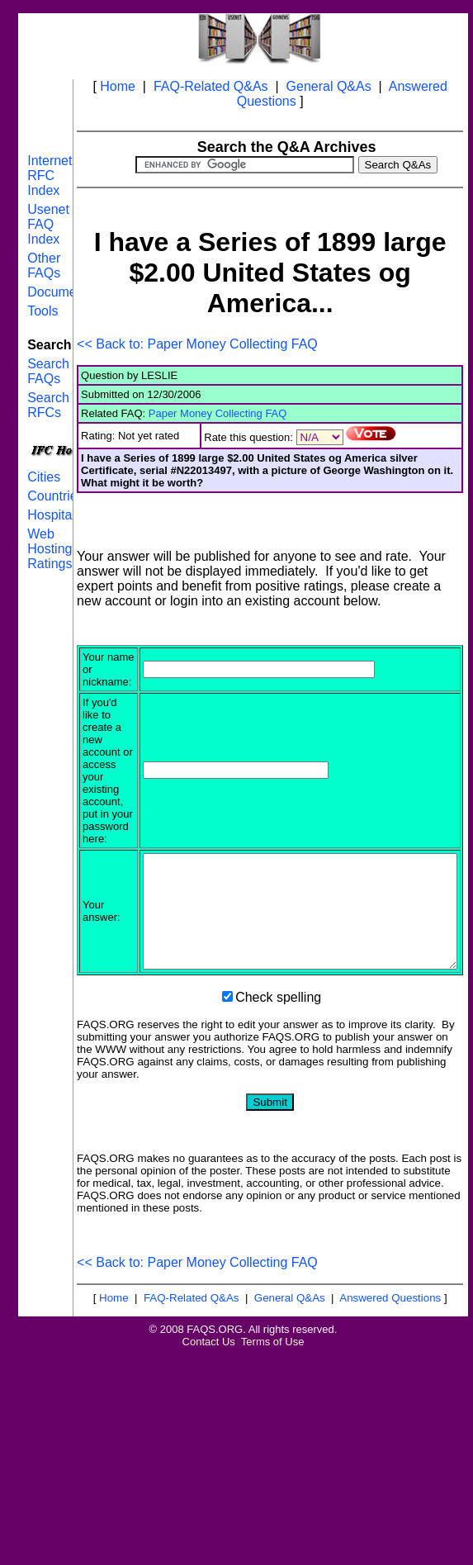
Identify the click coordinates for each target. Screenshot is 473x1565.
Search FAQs (48, 371)
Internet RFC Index (49, 175)
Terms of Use (273, 1376)
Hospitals (54, 515)
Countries (55, 496)
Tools (42, 311)
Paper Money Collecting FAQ (218, 413)
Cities (43, 477)
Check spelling (278, 1032)
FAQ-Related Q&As (211, 86)
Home (117, 86)
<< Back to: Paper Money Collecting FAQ (197, 344)
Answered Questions (390, 1332)
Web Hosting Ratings (49, 549)
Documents (60, 292)
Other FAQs (43, 265)
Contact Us (208, 1376)
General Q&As (328, 86)
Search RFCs (48, 405)
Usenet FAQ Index (48, 224)
